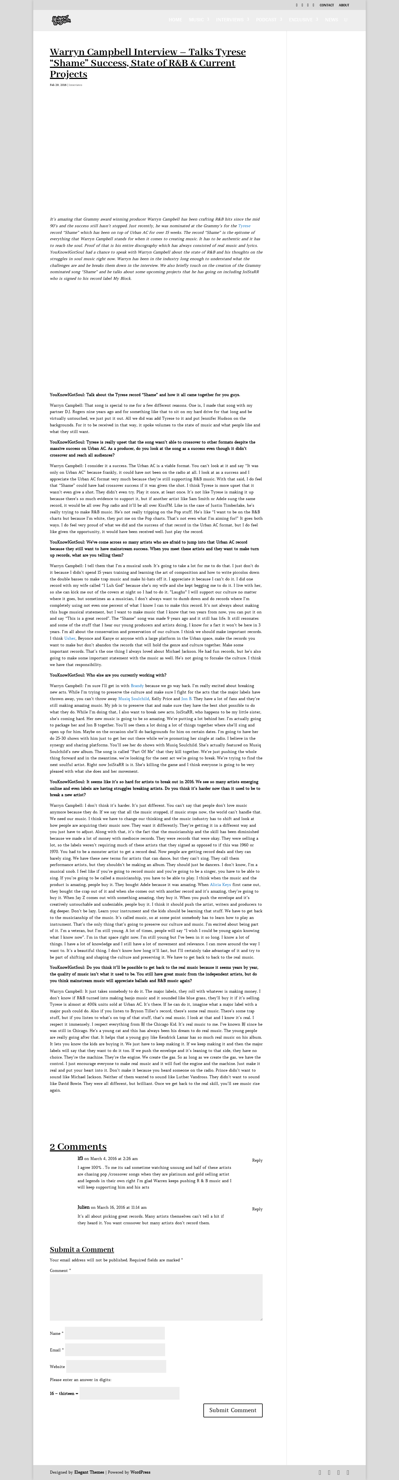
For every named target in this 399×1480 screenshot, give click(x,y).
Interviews (230, 21)
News (331, 21)
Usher (69, 638)
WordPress (140, 1472)
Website (57, 1366)
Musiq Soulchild (133, 698)
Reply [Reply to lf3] (257, 1160)
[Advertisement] (151, 1106)
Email (57, 1350)
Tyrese (244, 225)
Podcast (266, 21)
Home (175, 21)
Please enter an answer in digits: (80, 1379)
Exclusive (301, 21)
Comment (60, 1270)
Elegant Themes (89, 1472)
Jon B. (186, 698)
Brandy (137, 685)
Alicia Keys (220, 884)
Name (56, 1333)
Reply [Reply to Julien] (257, 1209)
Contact (327, 6)
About (344, 6)
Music (196, 21)
